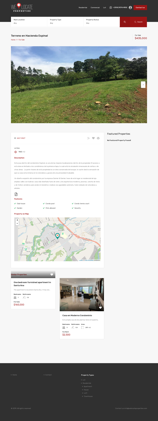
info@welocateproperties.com (135, 408)
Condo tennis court (82, 215)
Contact (48, 375)
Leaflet (81, 271)
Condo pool (50, 215)
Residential (83, 8)
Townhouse (88, 396)
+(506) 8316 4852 (120, 7)
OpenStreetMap (89, 271)
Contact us (140, 8)
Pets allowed (50, 219)
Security (78, 219)
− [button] (17, 234)
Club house (21, 215)
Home (13, 40)
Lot (104, 8)
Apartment (88, 386)
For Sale (22, 40)
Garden (19, 219)
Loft (85, 393)
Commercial (95, 8)
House (86, 390)
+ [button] (17, 231)
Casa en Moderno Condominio (77, 326)
